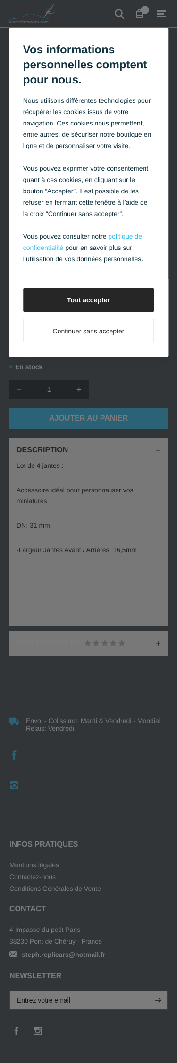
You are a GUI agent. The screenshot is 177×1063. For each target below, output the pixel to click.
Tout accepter (88, 300)
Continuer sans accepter (89, 331)
